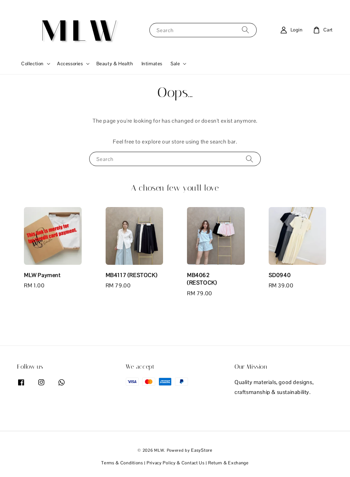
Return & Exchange (228, 463)
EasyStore (201, 450)
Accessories (70, 63)
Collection (32, 63)
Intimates (152, 63)
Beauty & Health (114, 63)
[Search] (245, 30)
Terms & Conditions (122, 463)
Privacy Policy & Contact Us (176, 463)
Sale (175, 63)
